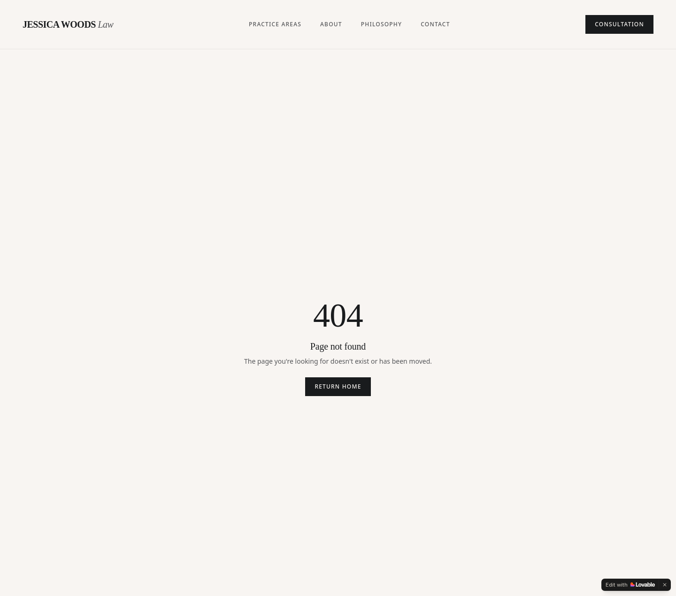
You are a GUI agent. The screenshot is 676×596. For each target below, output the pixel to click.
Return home (338, 386)
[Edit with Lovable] (630, 584)
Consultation (619, 24)
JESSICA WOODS (68, 24)
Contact (435, 24)
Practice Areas (275, 24)
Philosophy (381, 24)
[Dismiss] (664, 584)
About (331, 24)
